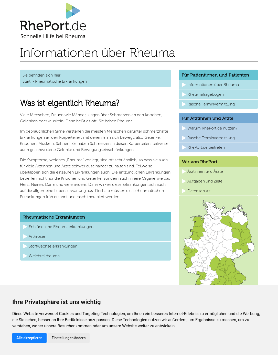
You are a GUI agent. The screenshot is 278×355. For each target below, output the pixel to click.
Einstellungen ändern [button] (69, 338)
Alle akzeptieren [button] (29, 338)
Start (26, 81)
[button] (95, 227)
